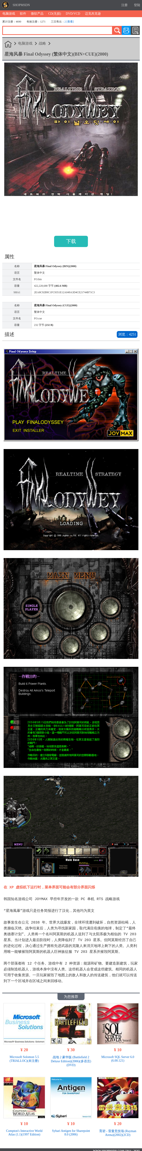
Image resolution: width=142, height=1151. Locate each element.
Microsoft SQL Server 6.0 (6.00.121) (117, 1056)
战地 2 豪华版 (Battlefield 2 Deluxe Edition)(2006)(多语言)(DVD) (71, 1059)
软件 (23, 13)
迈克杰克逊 (93, 13)
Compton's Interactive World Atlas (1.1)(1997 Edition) (24, 1130)
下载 (71, 241)
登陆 (137, 5)
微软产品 (37, 13)
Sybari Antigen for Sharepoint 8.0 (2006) (71, 1130)
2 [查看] (69, 21)
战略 (42, 43)
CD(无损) (54, 13)
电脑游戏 (8, 13)
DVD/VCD (73, 13)
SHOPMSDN (21, 5)
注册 (124, 5)
